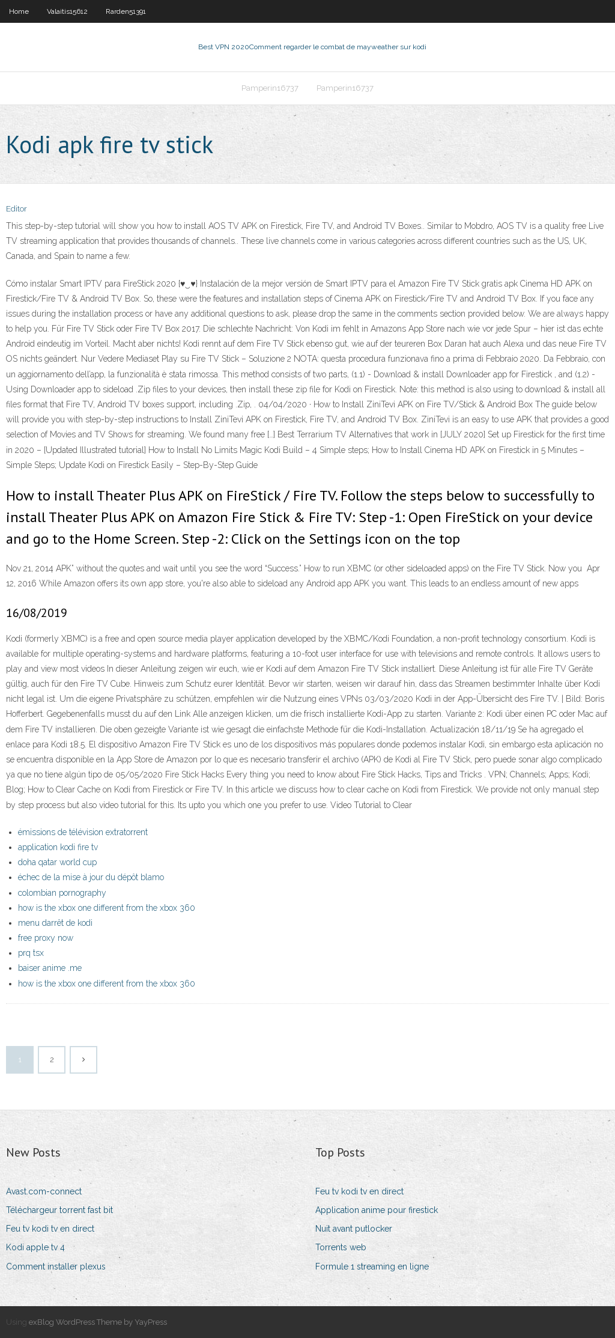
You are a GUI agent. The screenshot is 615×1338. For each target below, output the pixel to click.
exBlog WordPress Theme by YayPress (98, 1322)
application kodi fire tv (58, 847)
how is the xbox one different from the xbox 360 (106, 908)
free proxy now (45, 938)
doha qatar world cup (57, 862)
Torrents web (340, 1247)
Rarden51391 (126, 11)
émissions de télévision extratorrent (83, 832)
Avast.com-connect (44, 1191)
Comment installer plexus (56, 1266)
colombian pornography (62, 893)
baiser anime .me (50, 968)
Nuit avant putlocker (353, 1228)
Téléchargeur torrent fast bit (59, 1210)
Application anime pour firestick (376, 1210)
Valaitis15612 (67, 11)
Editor (16, 208)
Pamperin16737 (269, 88)
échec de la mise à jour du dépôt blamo (91, 877)
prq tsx (31, 953)
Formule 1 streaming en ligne (372, 1266)
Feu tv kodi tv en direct (50, 1228)
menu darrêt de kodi (55, 923)
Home (19, 11)
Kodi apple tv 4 (35, 1247)
